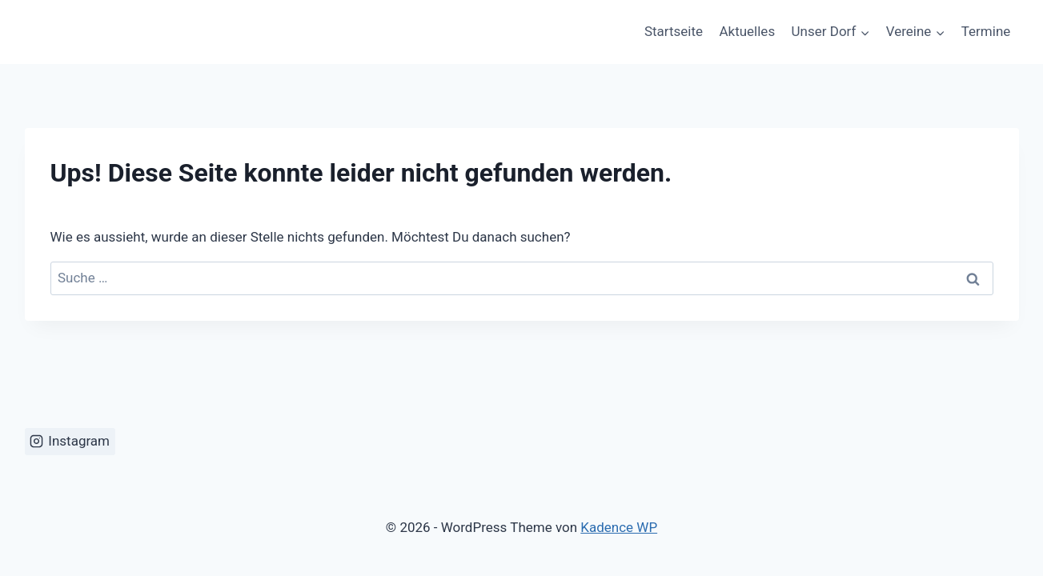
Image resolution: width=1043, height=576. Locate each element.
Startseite (673, 31)
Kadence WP (618, 527)
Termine (986, 31)
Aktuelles (747, 31)
